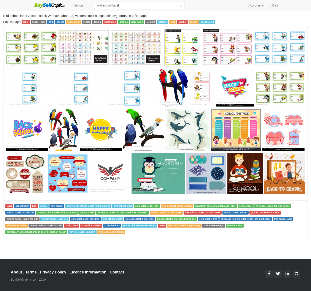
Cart (274, 5)
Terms (31, 272)
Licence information (88, 272)
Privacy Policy (53, 272)
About (16, 272)
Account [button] (256, 5)
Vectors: (78, 5)
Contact (117, 272)
